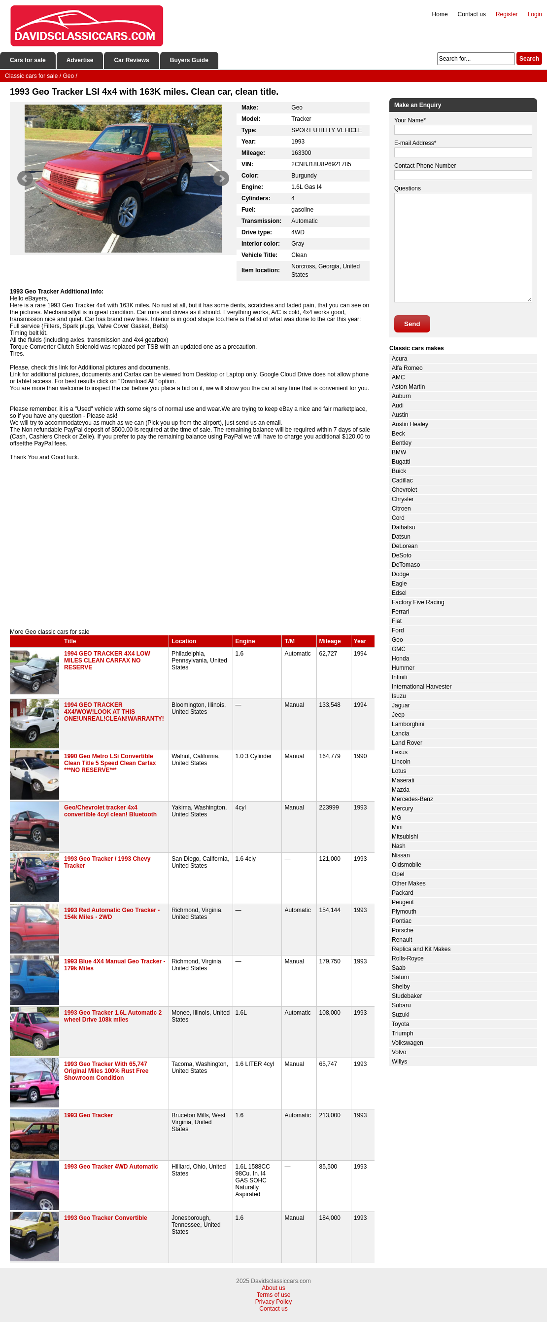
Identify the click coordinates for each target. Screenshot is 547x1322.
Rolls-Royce (408, 958)
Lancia (400, 733)
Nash (399, 846)
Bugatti (401, 461)
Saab (399, 967)
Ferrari (400, 611)
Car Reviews (131, 60)
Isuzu (399, 696)
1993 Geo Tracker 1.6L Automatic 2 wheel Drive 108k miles (113, 1016)
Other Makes (409, 883)
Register (507, 14)
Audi (398, 405)
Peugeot (403, 902)
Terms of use (274, 1294)
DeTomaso (406, 564)
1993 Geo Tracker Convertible (105, 1217)
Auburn (401, 396)
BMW (399, 452)
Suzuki (401, 1014)
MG (396, 817)
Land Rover (407, 742)
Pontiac (401, 921)
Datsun (401, 536)
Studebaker (407, 995)
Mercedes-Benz (412, 799)
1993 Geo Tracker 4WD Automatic (111, 1166)
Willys (399, 1061)
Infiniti (399, 677)
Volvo (399, 1052)
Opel (398, 874)
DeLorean (405, 546)
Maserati (403, 780)
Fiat (397, 621)
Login (535, 14)
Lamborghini (408, 724)
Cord (398, 517)
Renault (402, 939)
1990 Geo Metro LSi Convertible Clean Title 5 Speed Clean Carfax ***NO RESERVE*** (110, 763)
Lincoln (401, 761)
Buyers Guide (189, 60)
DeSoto (401, 555)
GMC (399, 649)
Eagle (399, 583)
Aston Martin (408, 386)
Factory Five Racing (418, 602)
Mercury (402, 808)
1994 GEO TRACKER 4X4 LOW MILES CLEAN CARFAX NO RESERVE (107, 660)
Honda (400, 658)
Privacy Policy (273, 1301)
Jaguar (401, 705)
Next (221, 178)
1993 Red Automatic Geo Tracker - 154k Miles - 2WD (112, 913)
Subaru (401, 1005)
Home (440, 14)
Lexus (400, 752)
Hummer (403, 667)
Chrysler (403, 499)
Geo (397, 639)
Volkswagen (407, 1042)
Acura (399, 358)
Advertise (80, 60)
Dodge (400, 574)
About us (273, 1288)
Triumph (402, 1033)
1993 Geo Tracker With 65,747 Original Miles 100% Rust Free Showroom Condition (106, 1071)
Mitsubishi (405, 836)
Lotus (399, 771)
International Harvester (421, 686)
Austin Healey (410, 424)
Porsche (402, 930)
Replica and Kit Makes (421, 949)
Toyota (400, 1024)
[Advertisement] (192, 545)
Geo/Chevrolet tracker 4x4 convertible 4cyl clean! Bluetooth (110, 811)
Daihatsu (403, 527)
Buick (399, 471)
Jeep (398, 714)
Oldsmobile (406, 864)
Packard (402, 892)
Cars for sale (28, 60)
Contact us (472, 14)
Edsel (399, 592)
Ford (398, 630)
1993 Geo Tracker (88, 1115)
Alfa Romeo (407, 368)
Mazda (401, 789)
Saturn (400, 977)
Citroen (401, 508)
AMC (398, 377)
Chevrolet (404, 489)
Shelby (401, 986)
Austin (400, 414)
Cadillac (402, 480)
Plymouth (404, 911)
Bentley (401, 443)
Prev (25, 178)
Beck (398, 433)
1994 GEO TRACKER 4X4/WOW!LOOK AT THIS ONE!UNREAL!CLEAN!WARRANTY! (114, 711)
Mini (397, 827)
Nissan (401, 855)
